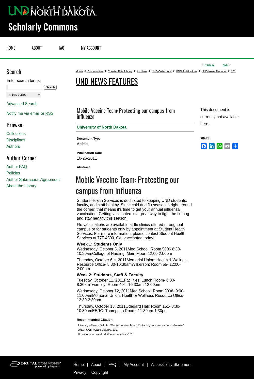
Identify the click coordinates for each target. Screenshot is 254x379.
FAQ (112, 364)
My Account (134, 364)
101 (233, 71)
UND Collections (162, 71)
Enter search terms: (23, 80)
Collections (16, 134)
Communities (95, 71)
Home (79, 71)
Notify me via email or (29, 113)
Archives (142, 71)
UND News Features (214, 71)
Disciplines (15, 140)
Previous (209, 64)
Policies (13, 173)
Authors (13, 146)
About (96, 364)
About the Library (21, 186)
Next (225, 64)
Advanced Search (21, 104)
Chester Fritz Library (120, 71)
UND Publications (186, 71)
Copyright (99, 372)
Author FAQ (16, 167)
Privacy (79, 372)
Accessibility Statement (171, 364)
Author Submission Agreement (33, 179)
